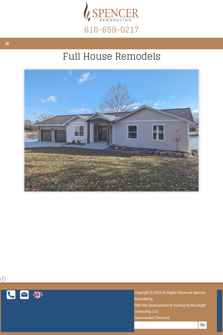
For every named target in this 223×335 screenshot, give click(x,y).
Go (202, 325)
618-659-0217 (111, 29)
